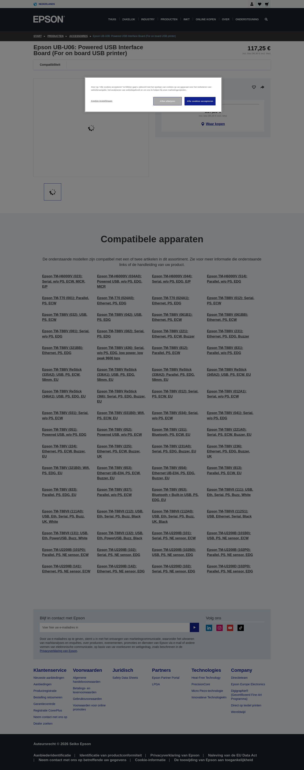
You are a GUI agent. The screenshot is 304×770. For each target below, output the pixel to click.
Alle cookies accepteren (200, 101)
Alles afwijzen (167, 101)
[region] (153, 94)
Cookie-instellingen (101, 101)
